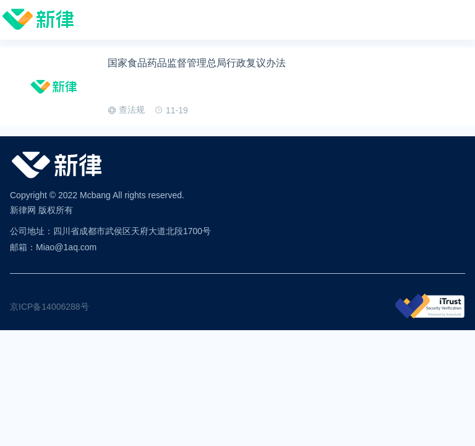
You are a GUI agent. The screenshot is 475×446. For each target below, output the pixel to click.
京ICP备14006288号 (49, 307)
